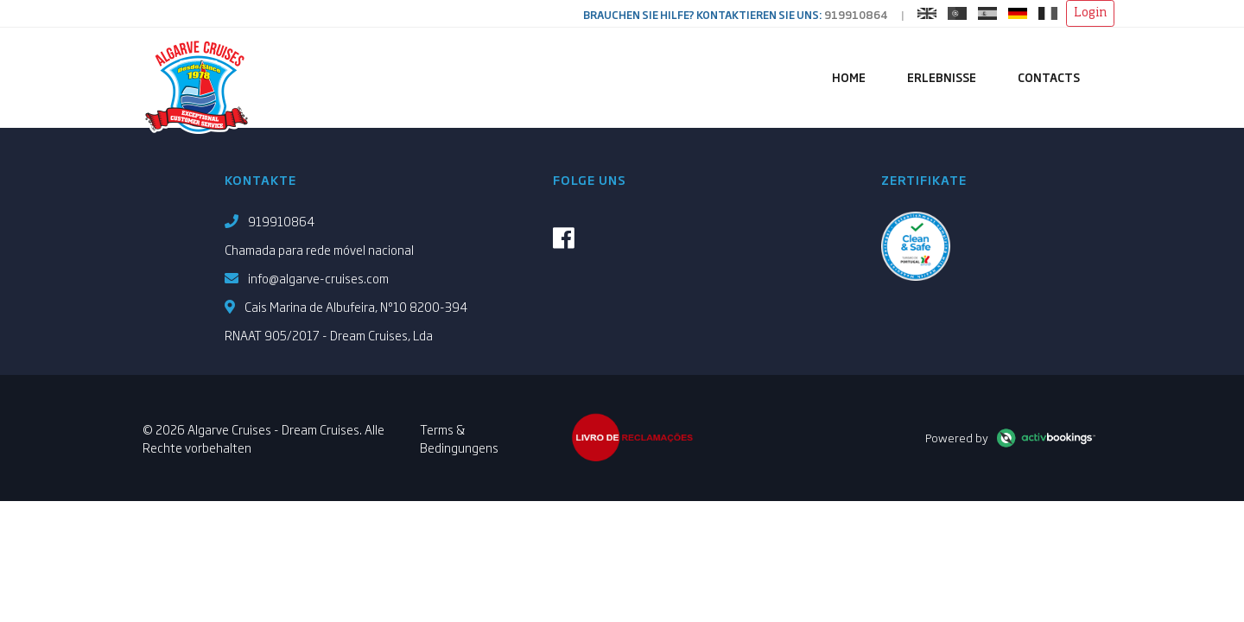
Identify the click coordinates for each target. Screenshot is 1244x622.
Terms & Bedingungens (459, 438)
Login (1090, 13)
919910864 (856, 14)
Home (849, 77)
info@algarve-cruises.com (318, 278)
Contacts (1049, 77)
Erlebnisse (941, 77)
